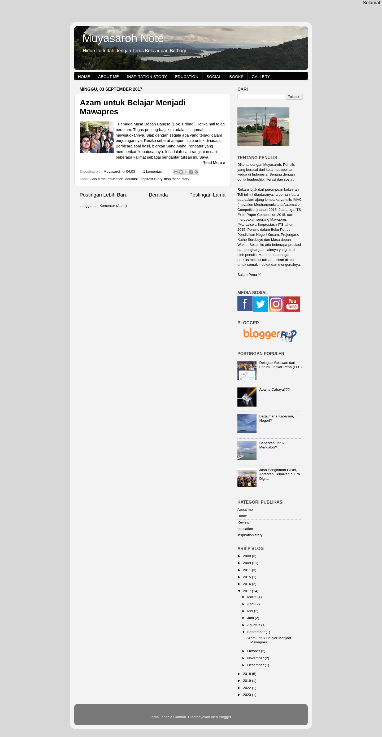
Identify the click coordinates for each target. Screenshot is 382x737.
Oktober (254, 651)
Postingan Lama (207, 195)
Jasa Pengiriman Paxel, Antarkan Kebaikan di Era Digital (279, 474)
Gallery (261, 76)
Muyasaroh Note (123, 38)
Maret (252, 597)
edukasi (131, 179)
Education (186, 76)
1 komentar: (153, 171)
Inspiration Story (147, 76)
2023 (247, 695)
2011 (247, 570)
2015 (247, 577)
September (256, 632)
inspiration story (176, 179)
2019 (247, 681)
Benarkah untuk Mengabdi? (271, 445)
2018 (247, 674)
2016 (247, 584)
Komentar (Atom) (113, 206)
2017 (247, 591)
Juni (251, 618)
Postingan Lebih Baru (104, 195)
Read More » (213, 162)
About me (108, 76)
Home (84, 76)
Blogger (225, 717)
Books (236, 76)
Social (213, 76)
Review (243, 522)
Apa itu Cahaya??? (274, 389)
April (251, 604)
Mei (250, 611)
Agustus (254, 625)
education (115, 179)
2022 (247, 688)
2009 (247, 563)
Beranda (158, 195)
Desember (256, 665)
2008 (247, 556)
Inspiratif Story (151, 179)
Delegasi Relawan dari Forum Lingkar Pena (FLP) (280, 365)
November (256, 658)
